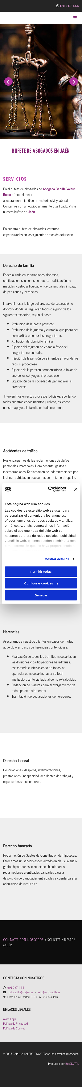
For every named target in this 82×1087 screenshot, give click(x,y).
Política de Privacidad (15, 1023)
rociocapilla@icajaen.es (20, 992)
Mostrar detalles (57, 559)
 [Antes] (8, 81)
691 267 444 (69, 5)
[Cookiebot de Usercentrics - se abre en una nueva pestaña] (49, 489)
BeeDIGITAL (72, 1063)
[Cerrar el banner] (75, 489)
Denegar (41, 595)
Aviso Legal (9, 1018)
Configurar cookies (41, 583)
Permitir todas (41, 571)
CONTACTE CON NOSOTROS (23, 939)
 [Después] (73, 81)
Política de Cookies (14, 1028)
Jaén (31, 212)
